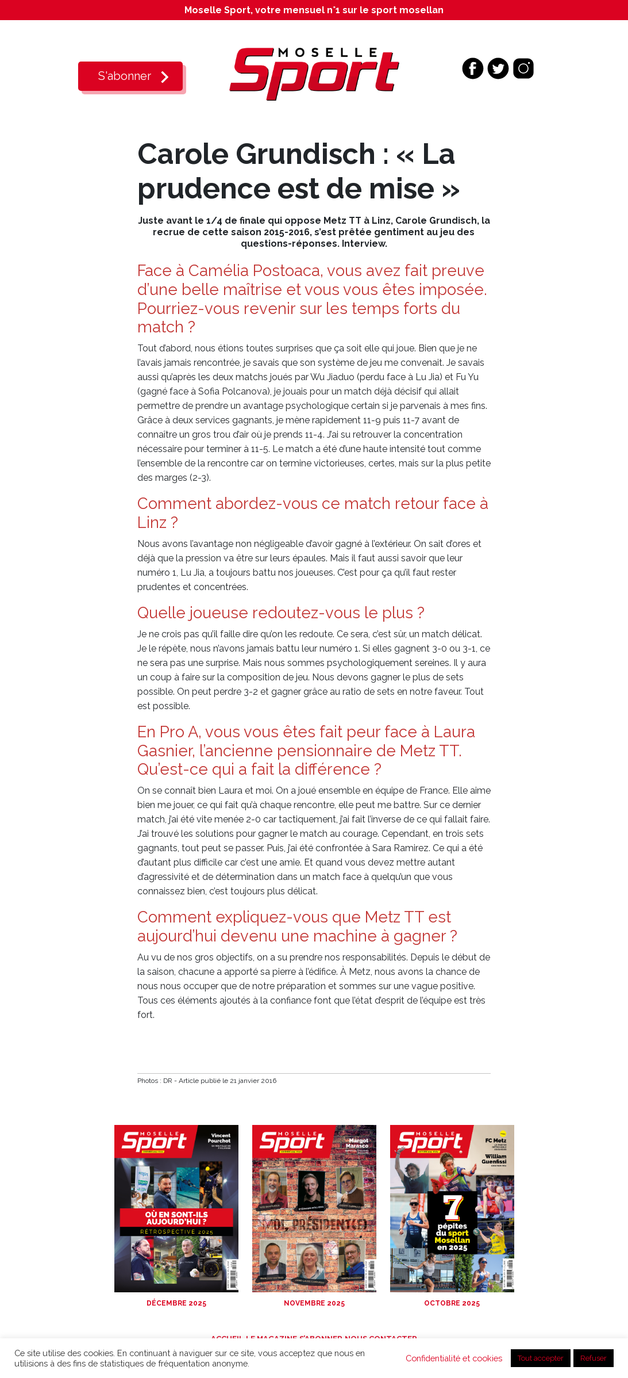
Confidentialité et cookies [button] (454, 1358)
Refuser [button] (593, 1358)
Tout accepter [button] (541, 1358)
